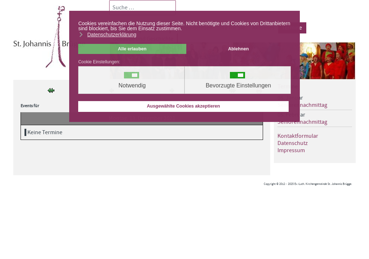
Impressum (291, 150)
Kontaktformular (297, 136)
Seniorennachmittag (302, 105)
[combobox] (142, 7)
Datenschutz (292, 143)
